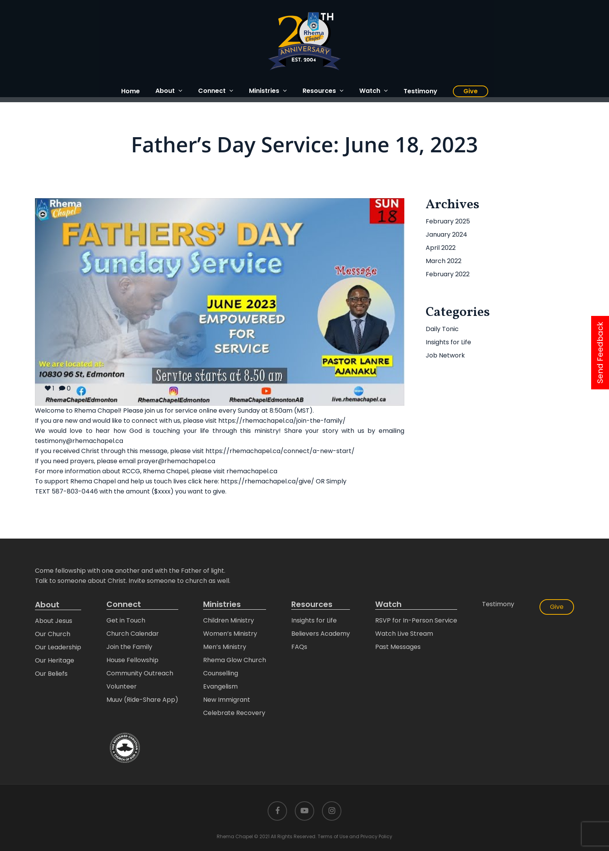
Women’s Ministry (230, 633)
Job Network (445, 355)
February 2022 (448, 274)
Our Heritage (54, 660)
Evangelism (220, 686)
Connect (123, 604)
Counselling (220, 673)
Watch (388, 604)
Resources (311, 604)
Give (557, 606)
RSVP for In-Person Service (416, 620)
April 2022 (441, 247)
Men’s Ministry (224, 646)
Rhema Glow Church (234, 660)
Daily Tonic (442, 328)
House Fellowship (132, 660)
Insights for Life (448, 342)
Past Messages (398, 646)
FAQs (299, 646)
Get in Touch (125, 620)
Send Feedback (600, 353)
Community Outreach (139, 673)
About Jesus (53, 620)
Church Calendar (132, 633)
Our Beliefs (51, 673)
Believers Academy (320, 633)
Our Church (52, 634)
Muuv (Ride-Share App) (142, 699)
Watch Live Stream (404, 633)
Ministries (222, 604)
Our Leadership (58, 647)
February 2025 (448, 221)
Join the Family (129, 646)
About (47, 604)
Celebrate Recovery (234, 712)
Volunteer (121, 686)
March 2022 (443, 260)
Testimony (498, 604)
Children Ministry (228, 620)
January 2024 (446, 234)
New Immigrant (226, 699)
